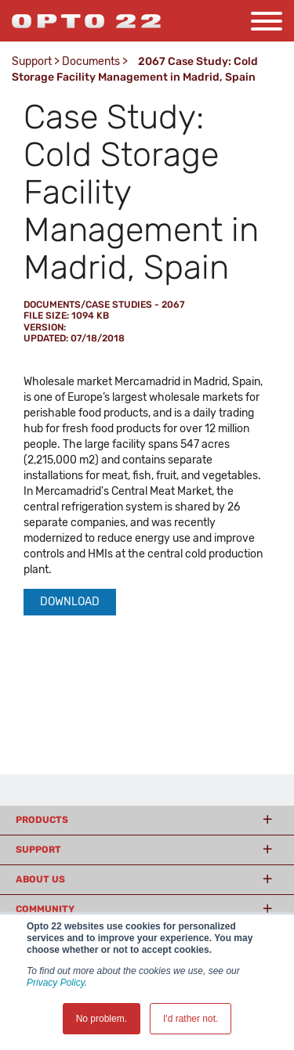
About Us (40, 879)
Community (45, 909)
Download (70, 601)
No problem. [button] (101, 1018)
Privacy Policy (56, 982)
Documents (91, 61)
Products (42, 819)
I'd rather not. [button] (190, 1018)
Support (32, 61)
